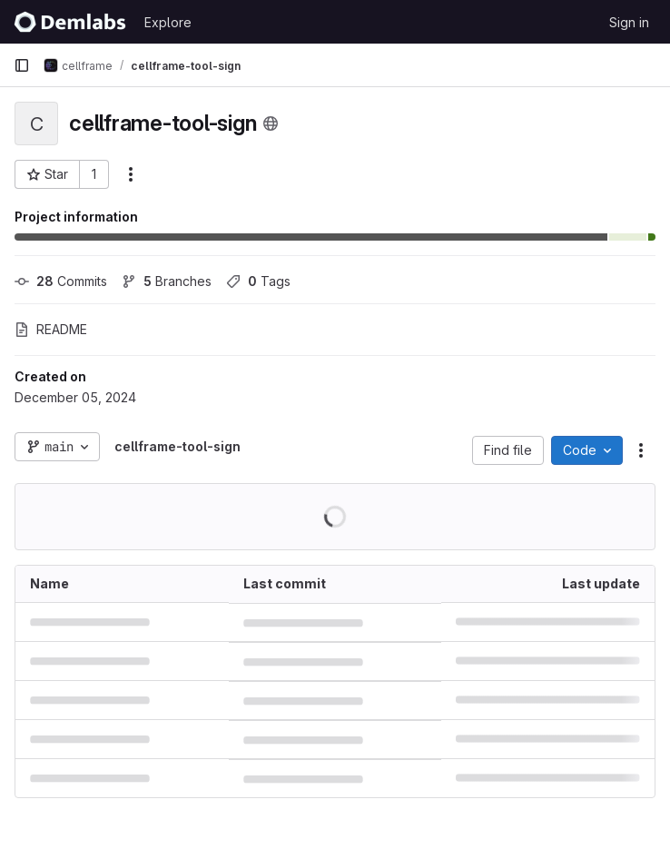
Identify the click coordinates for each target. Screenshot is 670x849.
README (51, 329)
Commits (61, 281)
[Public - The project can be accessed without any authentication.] (270, 123)
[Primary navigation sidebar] (21, 65)
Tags (258, 281)
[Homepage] (70, 21)
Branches (167, 281)
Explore (168, 22)
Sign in (629, 22)
